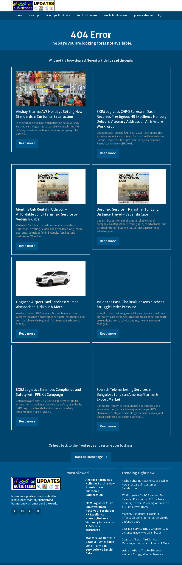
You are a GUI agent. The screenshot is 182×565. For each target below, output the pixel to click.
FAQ (150, 561)
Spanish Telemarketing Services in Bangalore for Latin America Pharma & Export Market (128, 393)
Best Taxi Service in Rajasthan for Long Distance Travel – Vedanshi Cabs (145, 526)
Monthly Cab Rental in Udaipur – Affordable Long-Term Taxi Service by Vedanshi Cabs (47, 213)
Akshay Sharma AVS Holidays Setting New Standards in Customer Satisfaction (100, 485)
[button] (159, 15)
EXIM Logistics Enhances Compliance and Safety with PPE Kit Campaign (49, 390)
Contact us (164, 561)
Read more (27, 143)
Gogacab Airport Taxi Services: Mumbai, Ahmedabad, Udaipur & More (146, 537)
